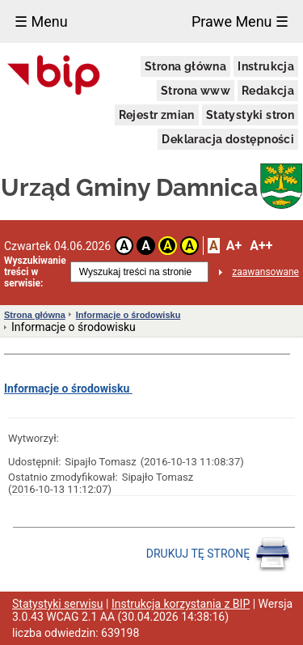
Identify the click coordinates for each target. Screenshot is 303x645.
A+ (234, 245)
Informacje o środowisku (128, 315)
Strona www (195, 90)
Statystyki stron (250, 114)
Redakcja (268, 90)
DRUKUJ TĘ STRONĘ (218, 554)
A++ (261, 245)
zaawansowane (265, 272)
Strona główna (185, 66)
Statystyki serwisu (57, 603)
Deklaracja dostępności (228, 139)
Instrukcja (266, 66)
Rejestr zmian (157, 114)
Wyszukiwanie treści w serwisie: (35, 272)
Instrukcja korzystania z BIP (181, 603)
